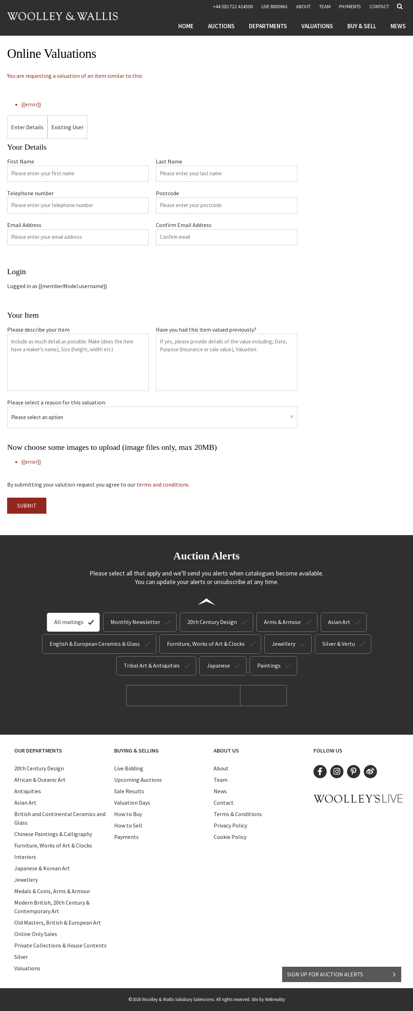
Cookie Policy (230, 836)
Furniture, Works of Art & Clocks (206, 643)
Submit (27, 505)
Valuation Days (132, 802)
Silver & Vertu (338, 643)
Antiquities (27, 791)
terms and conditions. (163, 484)
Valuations (317, 26)
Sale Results (129, 791)
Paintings (269, 665)
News (398, 26)
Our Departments (38, 750)
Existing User (67, 127)
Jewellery (283, 643)
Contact (379, 6)
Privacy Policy (230, 825)
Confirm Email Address (183, 224)
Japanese (218, 665)
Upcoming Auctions (138, 779)
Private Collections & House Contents (60, 945)
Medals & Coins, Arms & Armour (52, 891)
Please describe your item (38, 329)
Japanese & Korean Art (42, 868)
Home (186, 26)
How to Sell (128, 825)
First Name (20, 161)
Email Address (24, 224)
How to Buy (128, 814)
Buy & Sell (361, 26)
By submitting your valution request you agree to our (98, 484)
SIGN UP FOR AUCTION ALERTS (342, 974)
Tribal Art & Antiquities (152, 665)
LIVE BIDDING (274, 6)
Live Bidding (128, 768)
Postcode (167, 193)
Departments (268, 26)
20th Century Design (212, 621)
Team (325, 6)
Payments (350, 6)
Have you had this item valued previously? (206, 329)
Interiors (25, 856)
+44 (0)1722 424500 (233, 6)
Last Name (169, 161)
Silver (21, 956)
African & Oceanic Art (40, 779)
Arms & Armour (282, 621)
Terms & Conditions (238, 814)
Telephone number (30, 193)
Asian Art (339, 621)
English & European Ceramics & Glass (95, 643)
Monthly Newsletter (135, 621)
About (303, 6)
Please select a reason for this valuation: (56, 402)
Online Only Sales (35, 933)
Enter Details (27, 127)
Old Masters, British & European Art (57, 922)
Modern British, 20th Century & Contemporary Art (52, 907)
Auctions (221, 26)
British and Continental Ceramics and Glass (60, 818)
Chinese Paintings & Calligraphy (53, 834)
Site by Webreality (268, 999)
